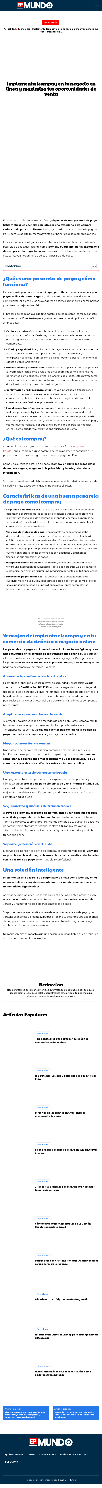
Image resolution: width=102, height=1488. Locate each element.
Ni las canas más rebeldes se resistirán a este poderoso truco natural (63, 1373)
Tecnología (50, 22)
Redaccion (51, 984)
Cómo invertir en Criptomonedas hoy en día (62, 1299)
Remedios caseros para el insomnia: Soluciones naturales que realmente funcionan (74, 1414)
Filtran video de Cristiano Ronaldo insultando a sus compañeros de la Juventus (66, 1262)
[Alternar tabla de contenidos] (92, 266)
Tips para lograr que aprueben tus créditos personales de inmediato (61, 1040)
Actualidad (10, 28)
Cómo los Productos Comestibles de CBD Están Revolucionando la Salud (63, 1225)
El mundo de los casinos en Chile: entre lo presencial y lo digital (60, 1114)
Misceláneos (43, 1033)
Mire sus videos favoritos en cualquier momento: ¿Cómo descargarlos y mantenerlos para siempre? (25, 1414)
